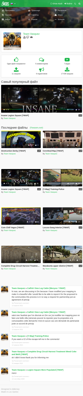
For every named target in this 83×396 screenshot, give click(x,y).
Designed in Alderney (10, 389)
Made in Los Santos (9, 392)
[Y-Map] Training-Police (38, 336)
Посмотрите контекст (20, 303)
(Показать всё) (36, 128)
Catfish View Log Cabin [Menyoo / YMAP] (46, 288)
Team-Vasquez (31, 34)
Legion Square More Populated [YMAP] (45, 370)
